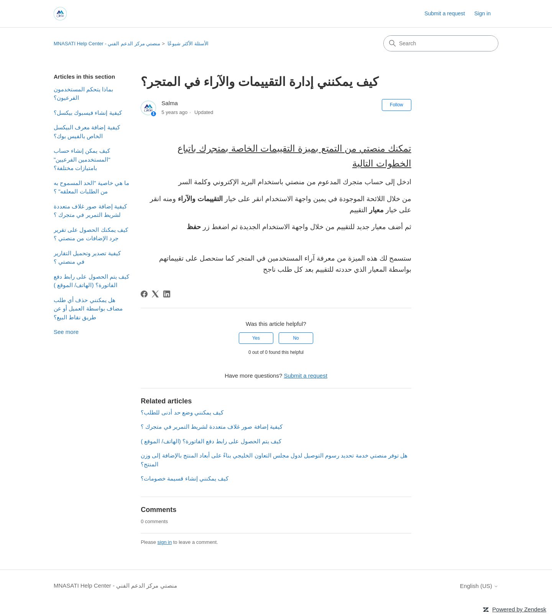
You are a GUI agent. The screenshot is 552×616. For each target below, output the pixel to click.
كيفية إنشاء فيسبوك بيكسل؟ (88, 112)
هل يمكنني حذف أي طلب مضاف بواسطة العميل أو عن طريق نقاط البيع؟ (88, 308)
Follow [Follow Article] (396, 104)
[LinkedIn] (166, 294)
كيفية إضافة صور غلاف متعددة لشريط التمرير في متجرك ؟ (90, 210)
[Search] (441, 43)
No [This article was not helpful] (296, 338)
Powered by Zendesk (519, 609)
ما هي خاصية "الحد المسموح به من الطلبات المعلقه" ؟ (91, 187)
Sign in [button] (482, 13)
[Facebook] (144, 294)
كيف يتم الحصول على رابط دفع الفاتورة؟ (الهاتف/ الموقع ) (91, 281)
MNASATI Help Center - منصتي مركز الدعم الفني (107, 43)
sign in (165, 542)
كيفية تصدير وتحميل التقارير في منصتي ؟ (87, 257)
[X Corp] (155, 294)
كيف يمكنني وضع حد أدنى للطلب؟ (182, 412)
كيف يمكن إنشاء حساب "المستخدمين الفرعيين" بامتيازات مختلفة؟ (82, 159)
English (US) (479, 586)
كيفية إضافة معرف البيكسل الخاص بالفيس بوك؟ (87, 131)
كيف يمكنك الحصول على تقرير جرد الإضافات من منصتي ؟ (91, 234)
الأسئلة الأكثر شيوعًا (188, 43)
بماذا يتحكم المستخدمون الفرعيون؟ (83, 93)
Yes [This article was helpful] (256, 338)
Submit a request (444, 13)
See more (66, 332)
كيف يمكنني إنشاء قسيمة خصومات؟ (184, 478)
